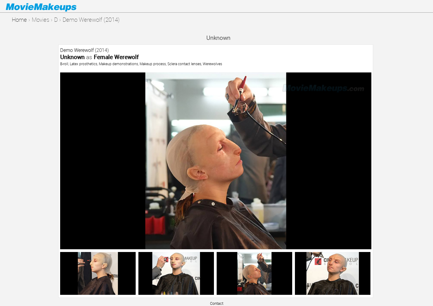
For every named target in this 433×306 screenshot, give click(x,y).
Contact (216, 303)
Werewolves (212, 63)
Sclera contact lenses (184, 63)
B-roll (64, 63)
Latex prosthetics (83, 63)
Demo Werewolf (77, 50)
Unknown (218, 37)
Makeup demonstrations (118, 63)
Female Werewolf (116, 57)
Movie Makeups (50, 6)
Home (19, 19)
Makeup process (153, 63)
